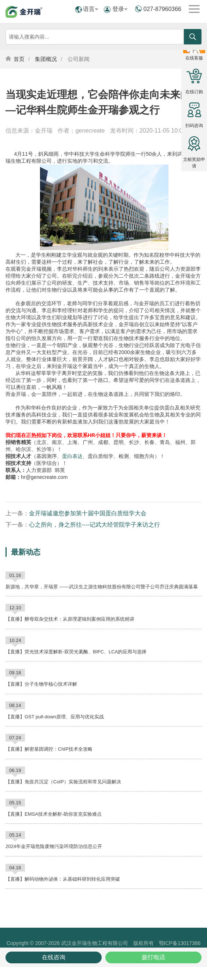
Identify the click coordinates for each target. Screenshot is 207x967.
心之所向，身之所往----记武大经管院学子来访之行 (94, 525)
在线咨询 (53, 957)
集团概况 (46, 59)
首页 (19, 59)
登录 (120, 9)
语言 (90, 9)
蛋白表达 (72, 456)
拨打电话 (153, 957)
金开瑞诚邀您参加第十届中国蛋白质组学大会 (87, 513)
